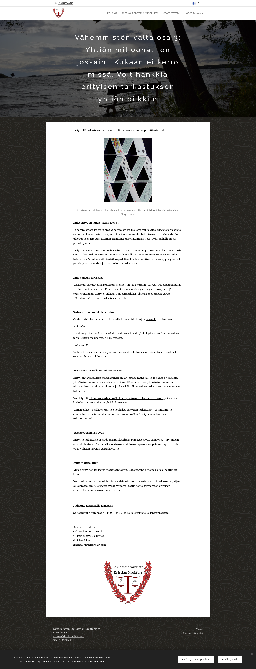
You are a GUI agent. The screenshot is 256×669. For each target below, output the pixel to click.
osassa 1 (151, 319)
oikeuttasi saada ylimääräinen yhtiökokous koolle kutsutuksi (126, 398)
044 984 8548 (113, 512)
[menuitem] (117, 13)
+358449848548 (65, 3)
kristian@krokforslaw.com (89, 544)
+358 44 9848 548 (62, 640)
